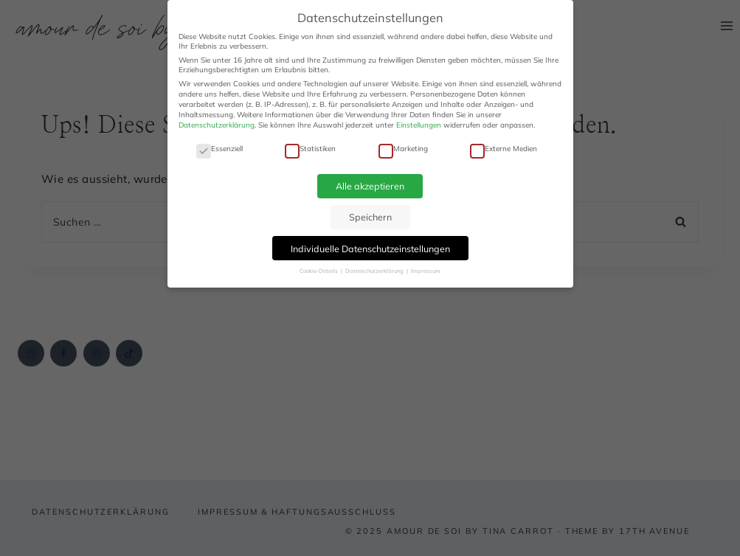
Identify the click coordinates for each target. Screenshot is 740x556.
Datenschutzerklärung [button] (375, 270)
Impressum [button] (425, 270)
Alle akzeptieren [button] (370, 186)
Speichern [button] (370, 217)
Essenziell (219, 148)
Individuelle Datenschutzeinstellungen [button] (370, 248)
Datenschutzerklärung (217, 125)
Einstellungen (418, 125)
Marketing (403, 148)
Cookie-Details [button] (319, 270)
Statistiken (310, 148)
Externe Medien (503, 148)
